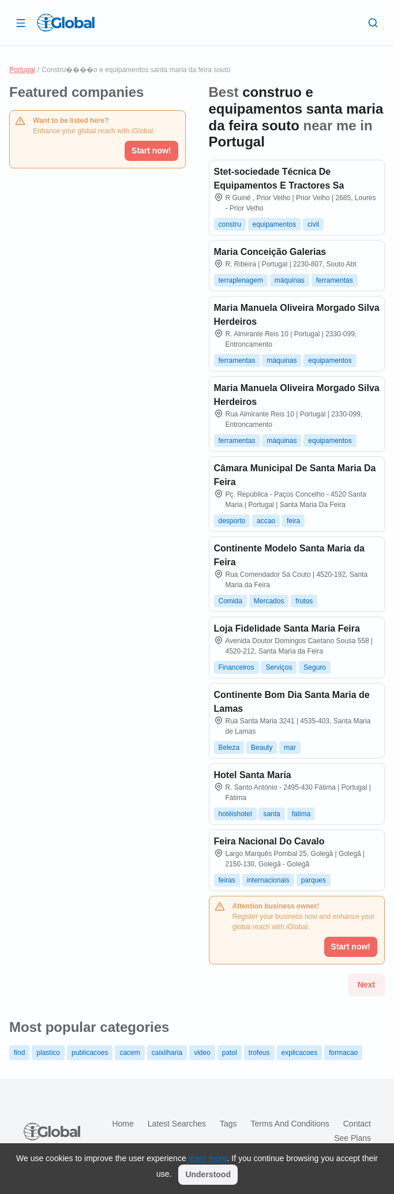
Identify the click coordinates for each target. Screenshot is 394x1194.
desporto (232, 521)
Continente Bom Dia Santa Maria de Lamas (292, 702)
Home (122, 1123)
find (19, 1053)
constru (230, 224)
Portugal (22, 70)
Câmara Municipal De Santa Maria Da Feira (295, 475)
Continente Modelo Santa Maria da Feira (289, 555)
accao (266, 521)
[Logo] (66, 22)
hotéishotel (235, 814)
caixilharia (167, 1053)
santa (271, 814)
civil (313, 224)
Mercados (269, 601)
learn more (208, 1158)
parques (313, 880)
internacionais (268, 880)
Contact (357, 1123)
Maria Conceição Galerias (270, 252)
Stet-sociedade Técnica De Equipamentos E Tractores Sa (279, 178)
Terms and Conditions (290, 1123)
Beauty (261, 748)
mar (290, 748)
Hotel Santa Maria (252, 775)
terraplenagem (241, 280)
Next (366, 984)
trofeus (259, 1053)
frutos (304, 601)
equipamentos (274, 224)
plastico (48, 1053)
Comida (230, 601)
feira (293, 521)
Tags (228, 1123)
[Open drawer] (20, 22)
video (202, 1053)
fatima (301, 814)
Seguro (314, 667)
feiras (227, 880)
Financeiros (236, 667)
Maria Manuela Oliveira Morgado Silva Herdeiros (297, 314)
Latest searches (177, 1123)
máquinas (290, 280)
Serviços (278, 667)
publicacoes (90, 1053)
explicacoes (300, 1053)
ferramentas (334, 280)
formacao (343, 1053)
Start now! (151, 150)
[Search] (373, 22)
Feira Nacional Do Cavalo (269, 841)
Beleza (229, 748)
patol (229, 1053)
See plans (352, 1138)
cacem (129, 1053)
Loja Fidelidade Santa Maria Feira (287, 628)
